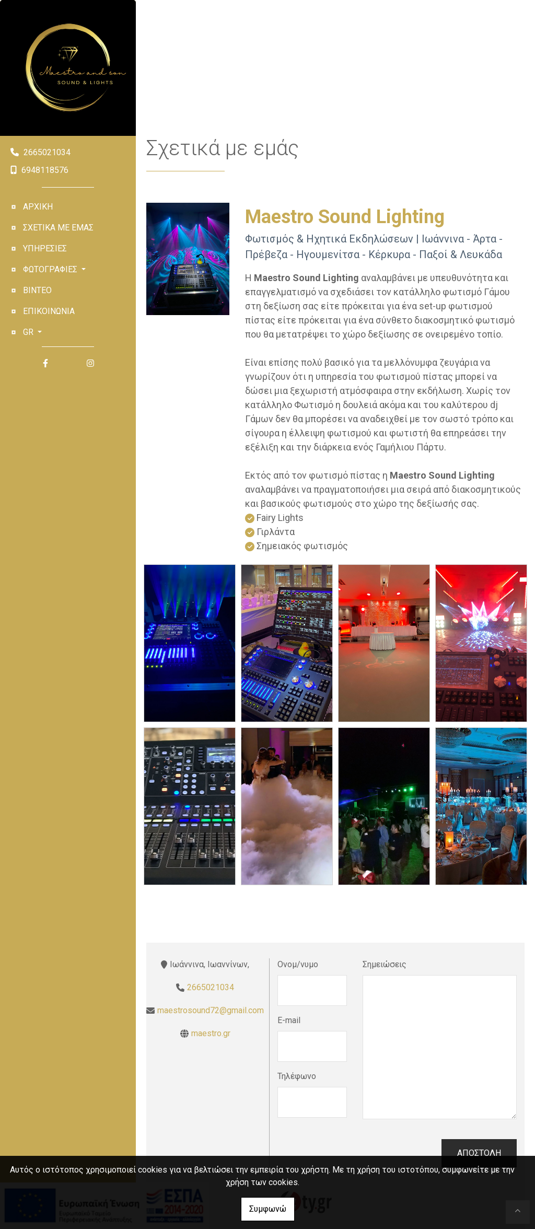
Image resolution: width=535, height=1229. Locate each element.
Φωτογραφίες (51, 269)
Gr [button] (29, 332)
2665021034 (47, 152)
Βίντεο (37, 290)
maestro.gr (210, 1033)
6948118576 (44, 170)
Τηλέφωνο (296, 1076)
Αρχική (38, 207)
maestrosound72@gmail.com (210, 1010)
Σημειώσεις (384, 964)
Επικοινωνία (49, 311)
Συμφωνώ (267, 1209)
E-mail (288, 1020)
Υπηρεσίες (45, 248)
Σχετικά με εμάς (58, 228)
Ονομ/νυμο (297, 964)
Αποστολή (479, 1153)
